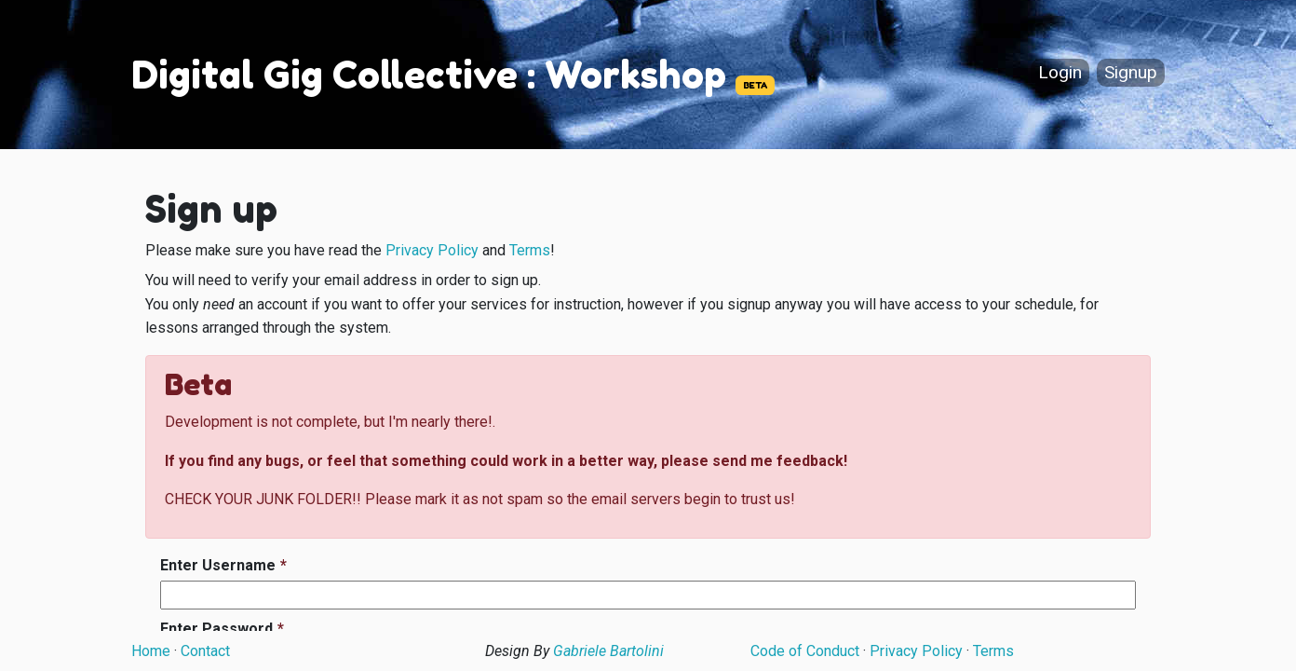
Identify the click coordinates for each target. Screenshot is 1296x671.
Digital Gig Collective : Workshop (428, 74)
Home (150, 651)
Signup (1130, 73)
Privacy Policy (432, 250)
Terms (529, 250)
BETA (755, 85)
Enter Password (216, 628)
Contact (205, 651)
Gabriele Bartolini (608, 651)
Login (1060, 73)
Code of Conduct (804, 651)
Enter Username (218, 565)
